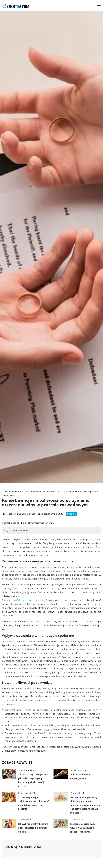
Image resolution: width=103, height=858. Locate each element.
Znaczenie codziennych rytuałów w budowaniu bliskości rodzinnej (82, 827)
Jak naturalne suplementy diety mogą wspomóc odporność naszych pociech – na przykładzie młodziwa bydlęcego (85, 805)
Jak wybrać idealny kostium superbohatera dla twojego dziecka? (33, 827)
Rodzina (71, 514)
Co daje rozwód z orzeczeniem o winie (24, 600)
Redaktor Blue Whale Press (20, 514)
